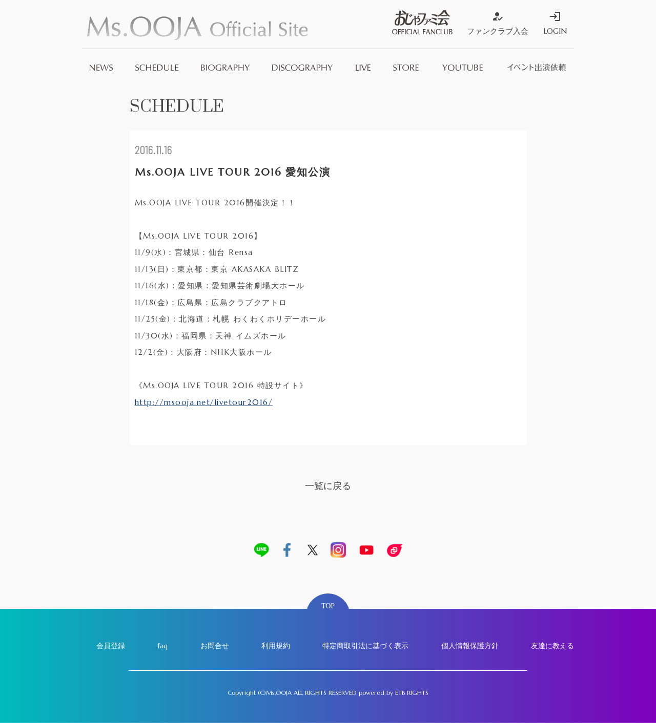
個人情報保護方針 (470, 645)
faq (162, 645)
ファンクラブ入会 (497, 23)
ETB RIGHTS (411, 692)
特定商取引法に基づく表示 (365, 645)
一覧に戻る (328, 486)
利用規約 (275, 645)
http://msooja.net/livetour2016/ (204, 402)
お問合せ (214, 645)
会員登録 (110, 645)
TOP (328, 606)
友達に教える (552, 645)
